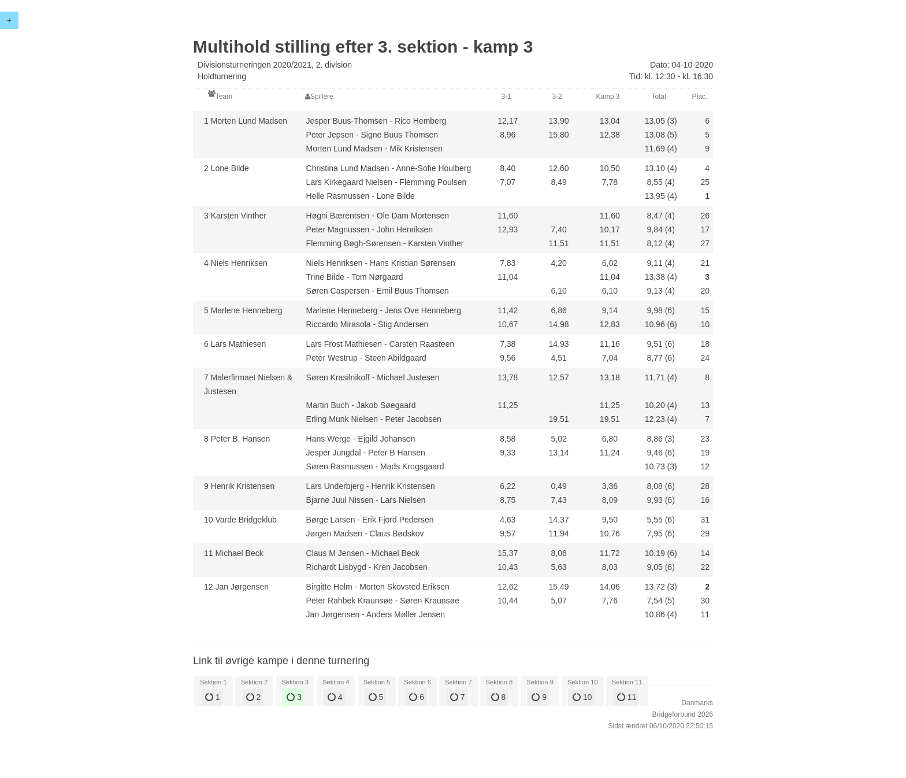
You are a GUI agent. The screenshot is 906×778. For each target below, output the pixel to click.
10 (582, 697)
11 (626, 697)
